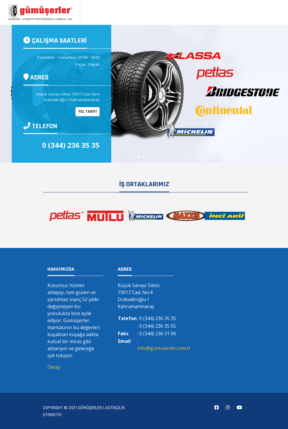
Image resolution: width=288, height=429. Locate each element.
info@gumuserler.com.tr (164, 348)
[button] (266, 94)
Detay (53, 367)
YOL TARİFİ (87, 111)
